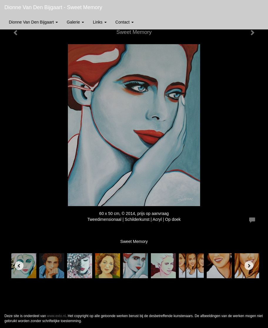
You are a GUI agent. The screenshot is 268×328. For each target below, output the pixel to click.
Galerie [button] (75, 22)
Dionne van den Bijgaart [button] (33, 22)
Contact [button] (124, 22)
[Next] (248, 265)
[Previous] (19, 265)
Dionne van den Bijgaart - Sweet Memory (53, 7)
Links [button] (100, 22)
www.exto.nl (56, 316)
